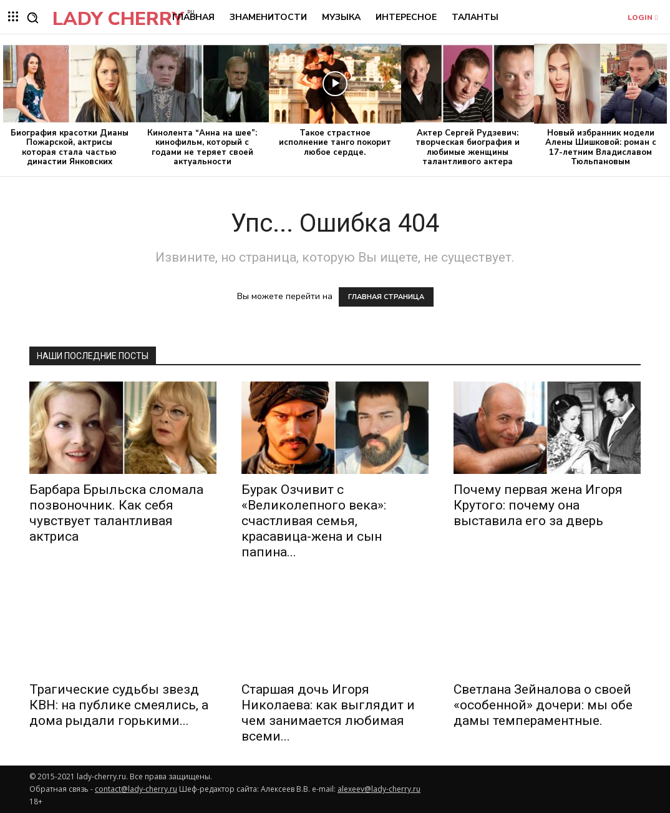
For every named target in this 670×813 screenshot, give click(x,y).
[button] (32, 17)
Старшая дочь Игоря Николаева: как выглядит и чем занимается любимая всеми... (328, 713)
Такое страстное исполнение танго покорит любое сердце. (335, 142)
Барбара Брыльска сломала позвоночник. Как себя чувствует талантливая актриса (116, 513)
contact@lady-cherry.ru (136, 789)
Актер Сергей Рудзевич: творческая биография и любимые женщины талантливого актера (467, 147)
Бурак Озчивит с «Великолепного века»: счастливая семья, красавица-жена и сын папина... (313, 520)
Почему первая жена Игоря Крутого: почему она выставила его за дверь (538, 505)
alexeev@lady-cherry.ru (378, 789)
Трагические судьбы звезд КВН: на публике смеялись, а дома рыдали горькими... (118, 705)
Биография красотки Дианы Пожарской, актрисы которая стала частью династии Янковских (70, 147)
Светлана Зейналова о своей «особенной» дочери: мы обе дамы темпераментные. (543, 705)
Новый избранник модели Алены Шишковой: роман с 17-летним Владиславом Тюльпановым (600, 147)
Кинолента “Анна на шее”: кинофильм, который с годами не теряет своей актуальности (202, 147)
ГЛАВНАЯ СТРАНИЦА (386, 297)
